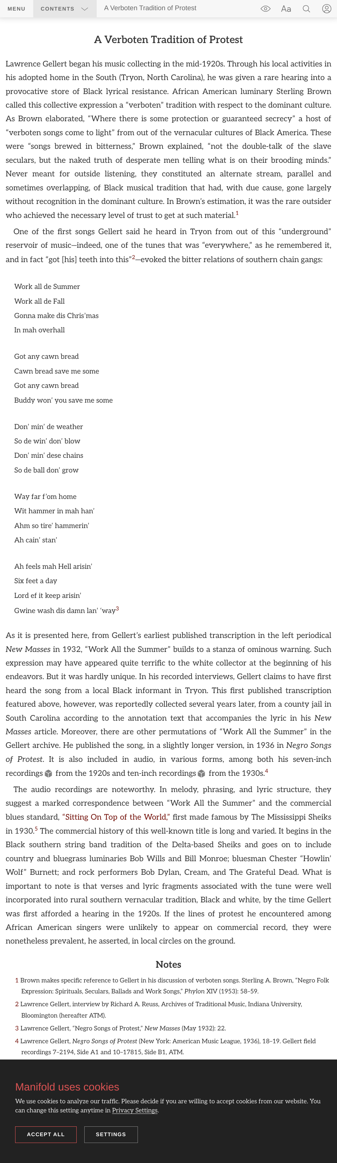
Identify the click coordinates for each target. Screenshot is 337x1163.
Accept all (46, 1134)
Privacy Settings (135, 1110)
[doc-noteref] (237, 213)
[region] (168, 552)
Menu (17, 9)
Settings (111, 1134)
